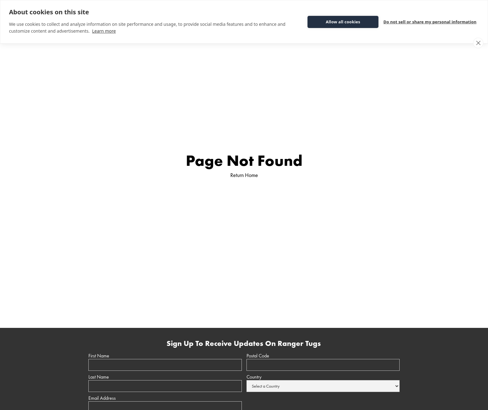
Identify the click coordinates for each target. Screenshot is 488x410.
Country (253, 377)
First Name (98, 356)
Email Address (102, 398)
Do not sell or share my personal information (429, 22)
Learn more (104, 31)
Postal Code (257, 356)
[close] (478, 43)
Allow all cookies (343, 22)
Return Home (244, 175)
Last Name (98, 377)
